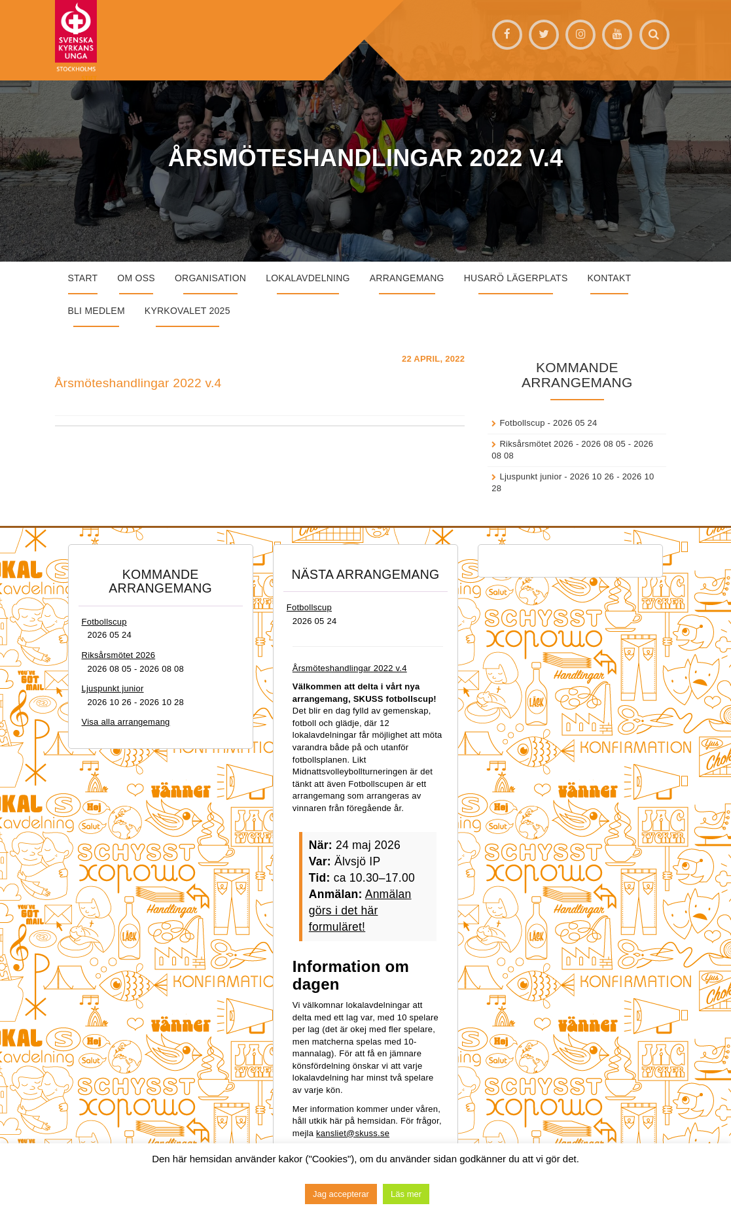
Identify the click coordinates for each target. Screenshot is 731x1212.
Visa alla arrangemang (126, 722)
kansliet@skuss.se (352, 1133)
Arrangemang (407, 278)
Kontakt (610, 278)
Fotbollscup (521, 423)
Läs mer (406, 1194)
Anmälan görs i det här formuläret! (360, 910)
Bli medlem (96, 310)
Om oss (136, 278)
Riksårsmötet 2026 (536, 444)
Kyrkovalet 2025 (187, 310)
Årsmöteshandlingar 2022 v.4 (138, 383)
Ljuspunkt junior (530, 476)
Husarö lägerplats (516, 278)
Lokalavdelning (308, 278)
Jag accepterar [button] (341, 1194)
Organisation (210, 278)
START (83, 278)
